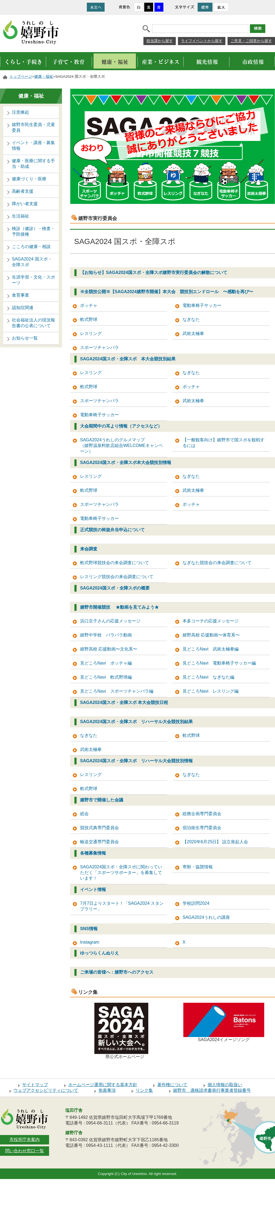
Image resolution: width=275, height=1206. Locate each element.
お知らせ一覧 (25, 338)
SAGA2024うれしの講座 (206, 917)
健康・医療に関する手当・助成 (33, 163)
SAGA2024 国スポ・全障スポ (32, 262)
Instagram (89, 942)
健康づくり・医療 (29, 179)
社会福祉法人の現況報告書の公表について (33, 323)
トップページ (20, 76)
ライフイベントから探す (201, 41)
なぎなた (191, 319)
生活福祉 (20, 216)
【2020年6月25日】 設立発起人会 (215, 841)
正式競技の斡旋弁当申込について (112, 529)
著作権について (172, 1084)
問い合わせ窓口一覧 (24, 1151)
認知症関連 (22, 307)
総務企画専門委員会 (202, 813)
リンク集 (144, 1090)
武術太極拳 (193, 333)
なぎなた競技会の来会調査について (217, 562)
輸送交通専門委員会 (99, 841)
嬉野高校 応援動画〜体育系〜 (211, 635)
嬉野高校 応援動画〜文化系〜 (108, 649)
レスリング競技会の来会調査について (116, 576)
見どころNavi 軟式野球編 (106, 677)
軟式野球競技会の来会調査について (114, 562)
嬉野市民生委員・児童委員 (33, 127)
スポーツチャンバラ (99, 347)
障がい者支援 (25, 203)
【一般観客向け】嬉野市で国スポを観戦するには (223, 443)
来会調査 (88, 549)
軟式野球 (88, 319)
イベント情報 (93, 889)
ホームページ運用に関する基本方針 (102, 1084)
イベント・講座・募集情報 (33, 145)
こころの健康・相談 (31, 246)
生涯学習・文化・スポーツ (33, 280)
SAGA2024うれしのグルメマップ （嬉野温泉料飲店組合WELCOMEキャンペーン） (123, 445)
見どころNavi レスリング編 (211, 691)
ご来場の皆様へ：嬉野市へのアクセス (116, 972)
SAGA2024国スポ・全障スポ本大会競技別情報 (125, 462)
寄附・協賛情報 (198, 867)
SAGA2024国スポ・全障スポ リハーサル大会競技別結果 (136, 721)
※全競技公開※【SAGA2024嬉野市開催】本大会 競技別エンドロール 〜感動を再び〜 (166, 291)
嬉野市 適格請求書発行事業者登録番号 (212, 1090)
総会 (84, 813)
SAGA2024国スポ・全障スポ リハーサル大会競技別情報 (136, 760)
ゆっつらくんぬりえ (99, 953)
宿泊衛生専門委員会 (202, 827)
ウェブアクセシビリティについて (45, 1090)
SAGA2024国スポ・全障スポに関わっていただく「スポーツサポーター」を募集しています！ (121, 872)
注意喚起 (20, 112)
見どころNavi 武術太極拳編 (211, 649)
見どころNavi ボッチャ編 (106, 663)
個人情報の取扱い (225, 1084)
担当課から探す (159, 41)
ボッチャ (88, 305)
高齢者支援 (22, 191)
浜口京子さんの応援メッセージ (110, 621)
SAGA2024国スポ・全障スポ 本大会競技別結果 (128, 359)
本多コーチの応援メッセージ (211, 621)
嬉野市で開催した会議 (101, 800)
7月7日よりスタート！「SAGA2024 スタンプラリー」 (122, 906)
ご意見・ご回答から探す (251, 41)
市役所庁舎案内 (24, 1139)
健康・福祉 (43, 76)
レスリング (91, 333)
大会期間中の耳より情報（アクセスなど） (121, 426)
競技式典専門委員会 (99, 827)
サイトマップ (35, 1084)
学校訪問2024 (196, 903)
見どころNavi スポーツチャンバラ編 (116, 691)
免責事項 (107, 1090)
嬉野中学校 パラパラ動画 (106, 635)
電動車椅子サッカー (202, 305)
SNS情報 (89, 928)
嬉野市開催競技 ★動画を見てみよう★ (119, 607)
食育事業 (20, 295)
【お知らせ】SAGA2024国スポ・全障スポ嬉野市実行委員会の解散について (153, 272)
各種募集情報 (93, 853)
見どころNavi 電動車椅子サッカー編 (219, 663)
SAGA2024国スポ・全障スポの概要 (115, 588)
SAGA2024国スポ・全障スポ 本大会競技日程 (124, 702)
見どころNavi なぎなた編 (208, 677)
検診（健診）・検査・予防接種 (33, 231)
